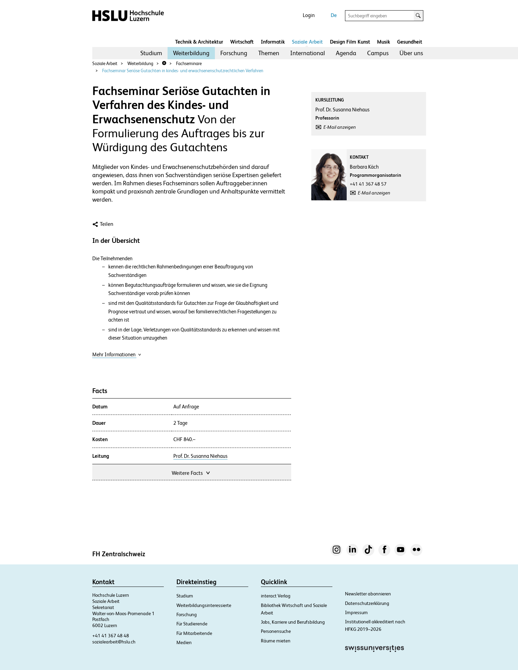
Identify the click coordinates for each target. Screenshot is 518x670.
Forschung (233, 53)
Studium (151, 53)
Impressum (356, 612)
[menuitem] (151, 53)
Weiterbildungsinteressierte (203, 605)
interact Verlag (276, 595)
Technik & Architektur (199, 42)
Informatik (273, 42)
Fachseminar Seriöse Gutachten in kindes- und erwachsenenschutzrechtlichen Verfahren (182, 70)
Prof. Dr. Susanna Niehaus (200, 456)
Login (309, 15)
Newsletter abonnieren (368, 593)
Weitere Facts (191, 472)
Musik (383, 42)
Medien (184, 642)
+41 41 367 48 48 (110, 635)
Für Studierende (191, 623)
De (334, 15)
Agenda (346, 53)
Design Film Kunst (350, 42)
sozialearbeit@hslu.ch (114, 641)
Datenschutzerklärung (367, 603)
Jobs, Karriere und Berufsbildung (293, 622)
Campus (378, 53)
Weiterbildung (191, 53)
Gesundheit (409, 42)
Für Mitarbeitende (194, 633)
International (307, 53)
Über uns (411, 53)
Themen (268, 53)
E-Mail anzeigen (340, 127)
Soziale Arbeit (307, 42)
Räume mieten (276, 640)
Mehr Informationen (116, 354)
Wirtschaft (242, 42)
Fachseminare (189, 63)
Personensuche (276, 631)
